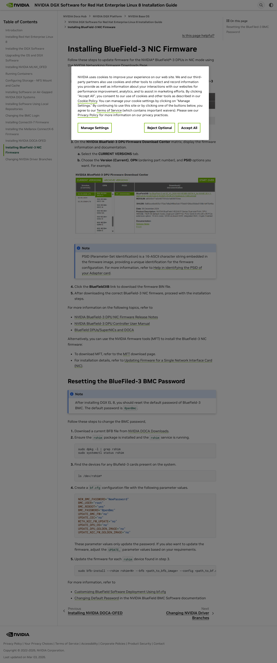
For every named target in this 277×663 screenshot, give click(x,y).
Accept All (189, 128)
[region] (140, 103)
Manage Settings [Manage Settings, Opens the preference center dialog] (95, 128)
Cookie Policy (87, 101)
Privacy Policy (88, 115)
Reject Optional (159, 128)
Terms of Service (109, 110)
